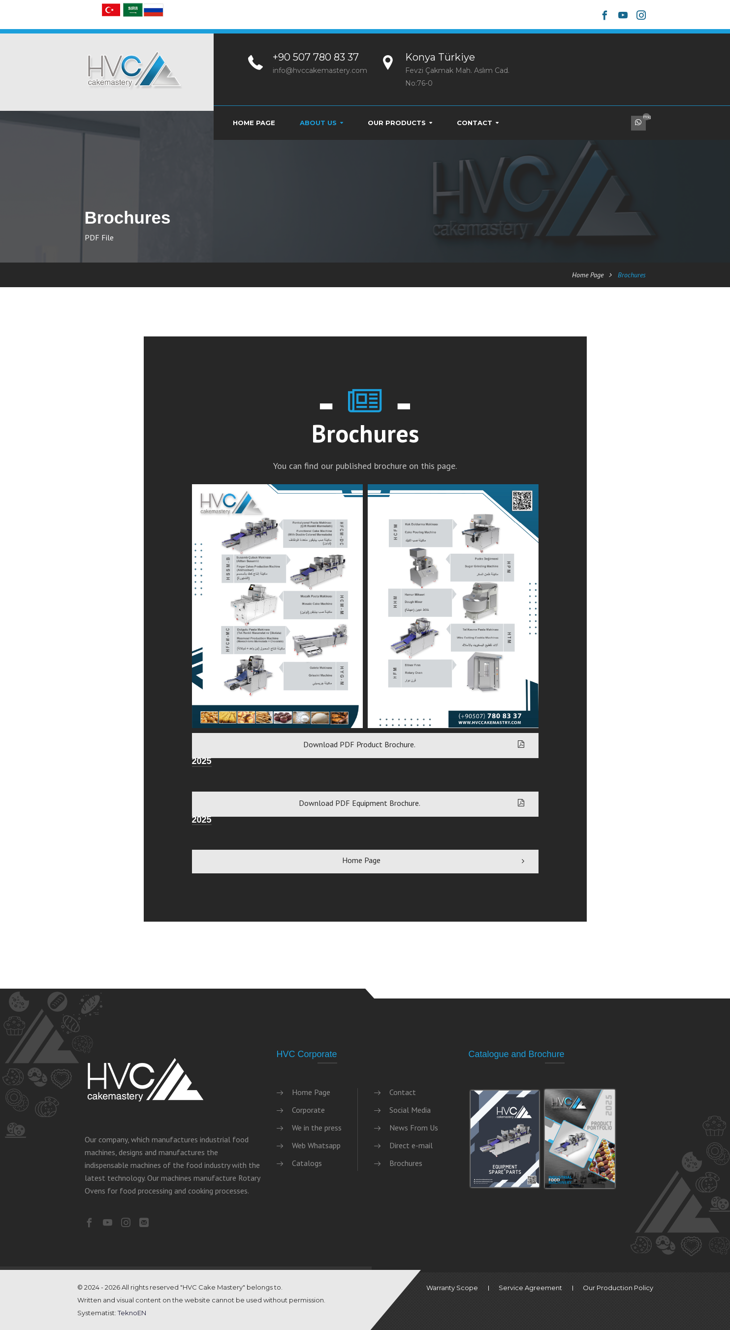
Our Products (397, 123)
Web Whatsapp (316, 1145)
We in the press (317, 1127)
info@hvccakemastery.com (320, 70)
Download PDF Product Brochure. (413, 744)
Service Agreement (530, 1288)
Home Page (254, 123)
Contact (474, 123)
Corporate (308, 1110)
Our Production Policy (618, 1288)
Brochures (405, 1163)
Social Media (410, 1110)
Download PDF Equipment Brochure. (411, 803)
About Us (318, 123)
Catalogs (307, 1163)
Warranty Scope (452, 1288)
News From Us (413, 1127)
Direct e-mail (411, 1145)
